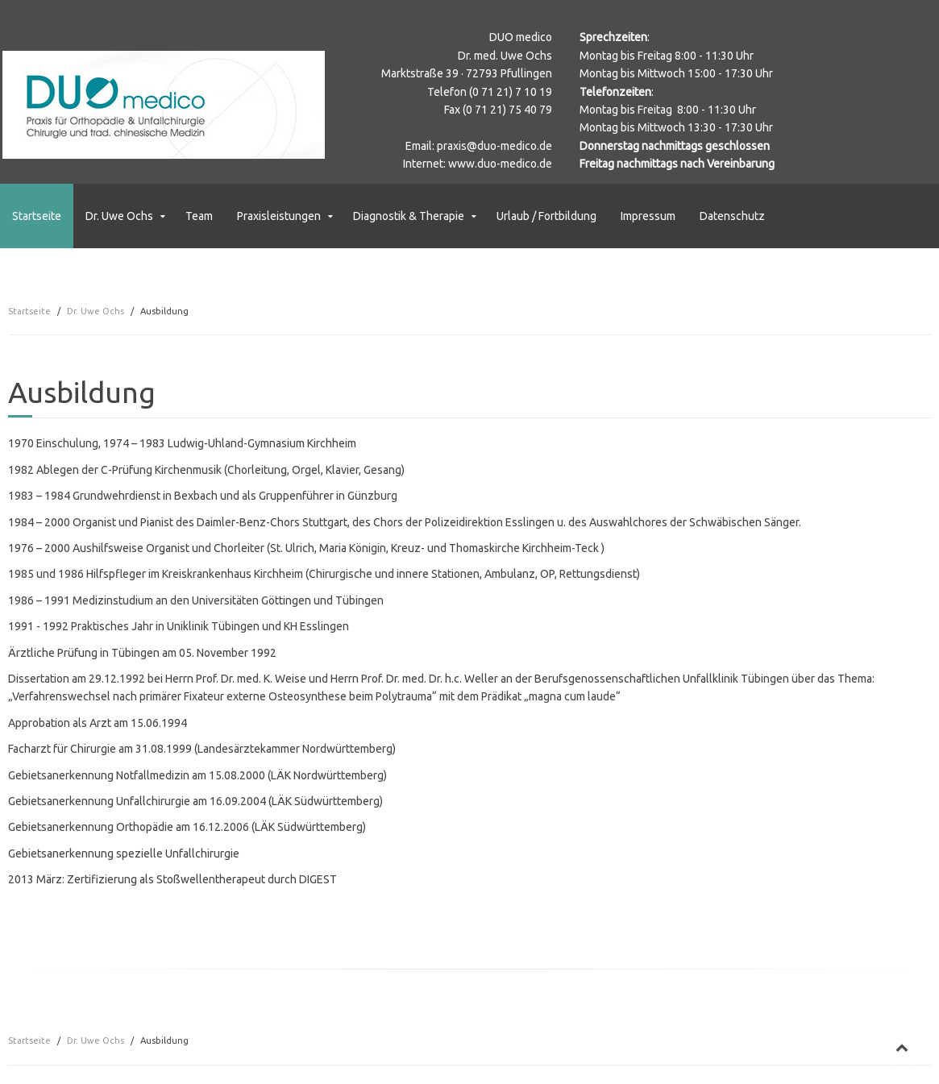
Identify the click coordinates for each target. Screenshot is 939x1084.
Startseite (36, 216)
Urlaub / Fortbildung (546, 216)
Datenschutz (732, 216)
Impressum (648, 216)
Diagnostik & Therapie (408, 216)
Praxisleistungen (279, 216)
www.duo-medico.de (500, 163)
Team (199, 216)
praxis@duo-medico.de (494, 145)
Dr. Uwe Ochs (119, 216)
